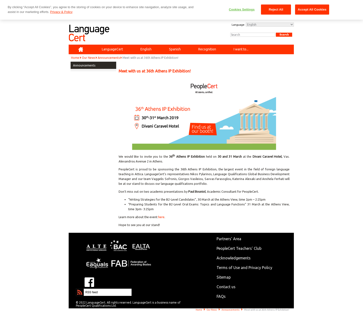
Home (75, 57)
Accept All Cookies (312, 9)
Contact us (226, 287)
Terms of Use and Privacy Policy (244, 267)
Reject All (276, 9)
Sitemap (224, 277)
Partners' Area (229, 239)
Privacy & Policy (61, 12)
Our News (88, 57)
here (161, 217)
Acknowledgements (234, 258)
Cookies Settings (242, 9)
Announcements (109, 57)
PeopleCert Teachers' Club (239, 248)
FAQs (221, 296)
